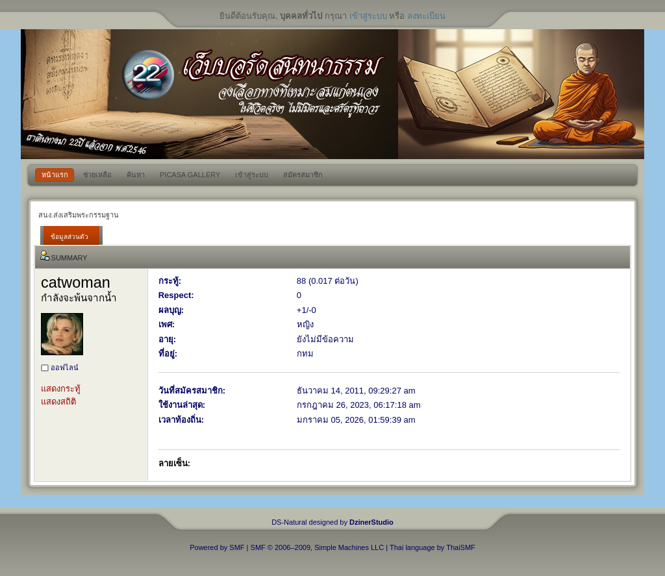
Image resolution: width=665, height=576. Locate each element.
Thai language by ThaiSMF (432, 547)
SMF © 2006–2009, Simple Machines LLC (317, 547)
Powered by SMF (217, 547)
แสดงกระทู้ (61, 389)
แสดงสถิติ (58, 402)
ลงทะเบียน (426, 16)
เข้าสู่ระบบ (368, 16)
